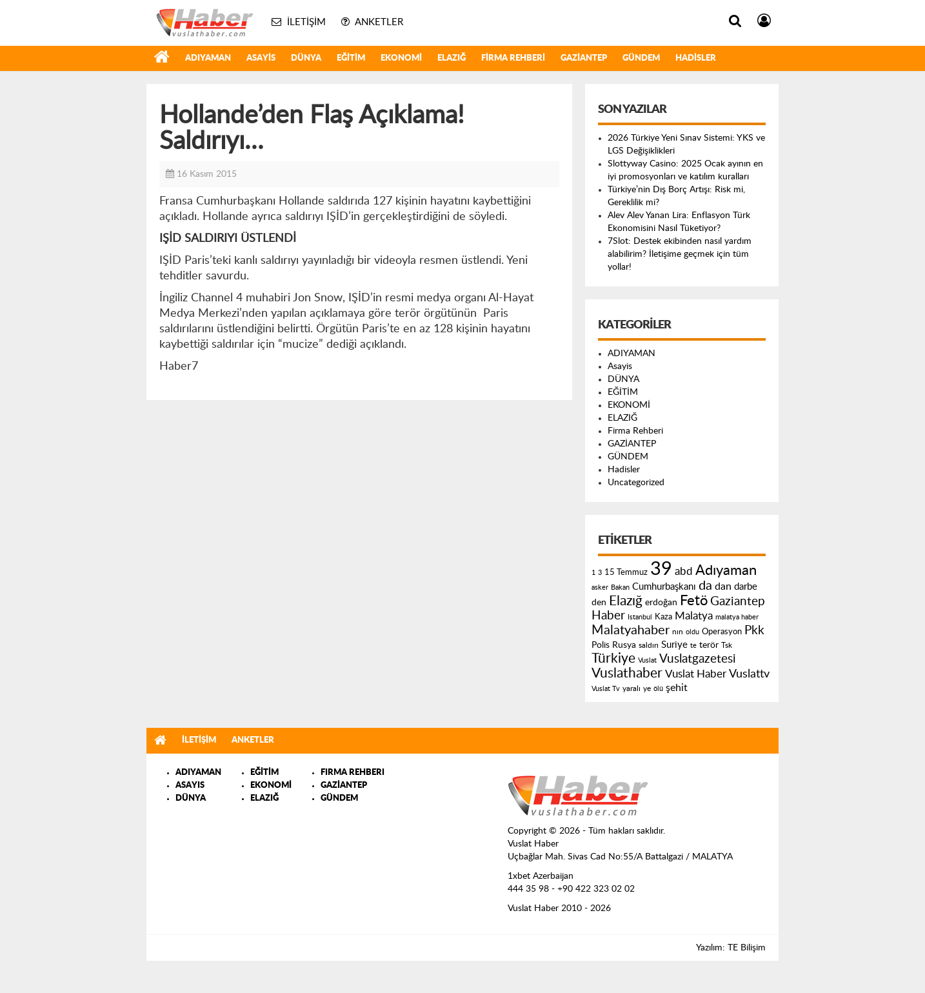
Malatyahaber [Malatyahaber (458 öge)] (631, 630)
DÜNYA (306, 58)
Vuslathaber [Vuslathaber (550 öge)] (627, 673)
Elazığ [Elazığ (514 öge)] (625, 601)
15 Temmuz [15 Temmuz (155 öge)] (626, 572)
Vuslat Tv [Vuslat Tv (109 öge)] (606, 688)
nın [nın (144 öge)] (677, 632)
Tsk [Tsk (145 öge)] (726, 645)
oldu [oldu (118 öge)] (692, 632)
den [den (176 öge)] (599, 602)
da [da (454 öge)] (705, 585)
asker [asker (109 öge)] (600, 587)
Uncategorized (636, 482)
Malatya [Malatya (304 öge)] (694, 615)
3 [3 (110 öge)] (600, 572)
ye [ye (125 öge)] (647, 688)
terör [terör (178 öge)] (709, 645)
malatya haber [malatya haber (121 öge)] (737, 617)
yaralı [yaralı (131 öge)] (631, 688)
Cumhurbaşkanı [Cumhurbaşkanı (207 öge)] (664, 587)
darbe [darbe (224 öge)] (745, 587)
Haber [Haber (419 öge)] (608, 615)
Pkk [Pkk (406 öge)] (754, 631)
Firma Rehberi (513, 58)
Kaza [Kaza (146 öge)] (663, 617)
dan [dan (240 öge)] (723, 586)
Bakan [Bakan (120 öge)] (620, 587)
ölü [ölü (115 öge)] (658, 688)
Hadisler (695, 58)
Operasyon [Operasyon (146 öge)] (722, 632)
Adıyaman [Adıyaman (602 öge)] (726, 570)
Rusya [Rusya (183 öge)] (624, 645)
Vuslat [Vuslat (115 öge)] (647, 660)
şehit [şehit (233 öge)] (677, 688)
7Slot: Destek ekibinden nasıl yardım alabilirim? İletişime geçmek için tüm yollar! (679, 254)
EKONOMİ (401, 58)
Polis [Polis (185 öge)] (601, 645)
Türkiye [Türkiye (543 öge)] (613, 658)
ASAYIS (189, 785)
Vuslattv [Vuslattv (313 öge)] (749, 673)
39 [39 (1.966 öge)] (661, 569)
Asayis (260, 58)
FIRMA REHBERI (352, 772)
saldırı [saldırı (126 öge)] (649, 645)
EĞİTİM (351, 58)
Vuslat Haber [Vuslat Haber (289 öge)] (695, 673)
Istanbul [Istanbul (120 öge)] (640, 617)
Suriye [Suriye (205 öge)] (674, 645)
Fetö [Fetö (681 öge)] (694, 601)
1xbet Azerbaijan (540, 876)
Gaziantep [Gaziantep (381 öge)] (737, 602)
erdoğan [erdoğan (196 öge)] (661, 602)
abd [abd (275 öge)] (684, 572)
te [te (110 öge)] (693, 645)
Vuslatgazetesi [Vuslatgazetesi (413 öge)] (697, 658)
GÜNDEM (641, 58)
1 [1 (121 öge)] (593, 572)
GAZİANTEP (584, 58)
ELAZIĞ (451, 58)
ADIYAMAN (208, 58)
